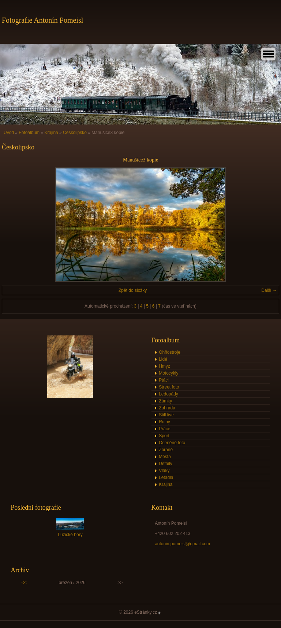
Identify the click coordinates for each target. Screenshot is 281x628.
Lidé (163, 359)
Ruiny (164, 421)
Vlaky (164, 470)
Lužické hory (70, 534)
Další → (269, 290)
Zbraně (166, 449)
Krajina (51, 132)
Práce (164, 428)
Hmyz (164, 366)
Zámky (165, 401)
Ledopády (168, 394)
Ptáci (164, 380)
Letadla (166, 477)
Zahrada (167, 407)
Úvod (9, 132)
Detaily (165, 463)
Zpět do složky (133, 290)
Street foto (169, 387)
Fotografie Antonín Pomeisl (42, 20)
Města (165, 456)
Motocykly (168, 373)
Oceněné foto (172, 442)
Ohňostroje (169, 352)
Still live (166, 414)
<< (24, 582)
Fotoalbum (29, 132)
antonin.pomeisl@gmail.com (182, 543)
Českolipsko (75, 132)
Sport (164, 435)
